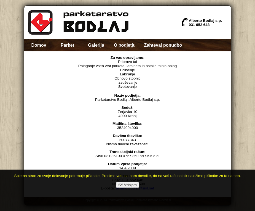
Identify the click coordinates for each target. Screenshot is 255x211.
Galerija (96, 45)
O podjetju (125, 45)
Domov (38, 45)
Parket (67, 45)
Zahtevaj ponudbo (163, 45)
